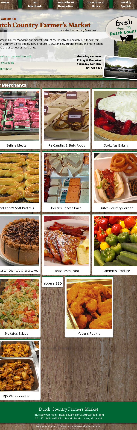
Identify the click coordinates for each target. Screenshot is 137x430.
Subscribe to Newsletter (65, 4)
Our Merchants (35, 4)
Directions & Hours (96, 4)
